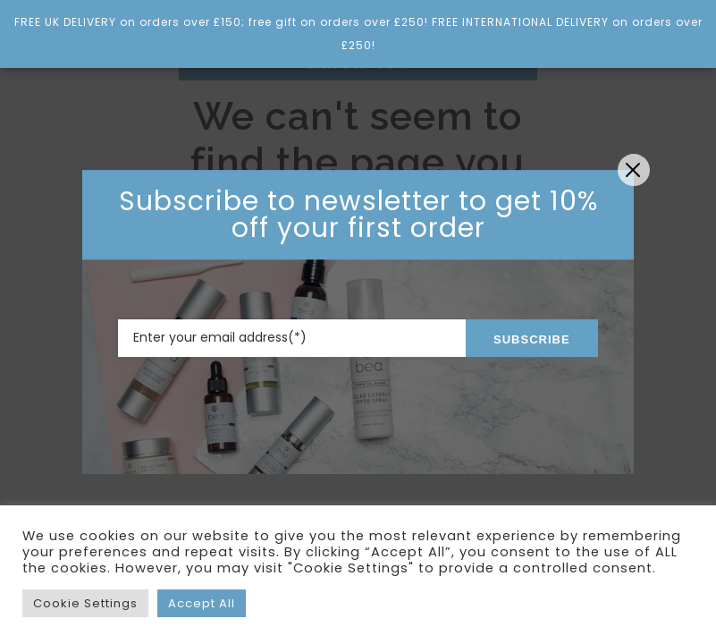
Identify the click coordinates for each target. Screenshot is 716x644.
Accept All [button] (201, 603)
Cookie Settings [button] (85, 603)
